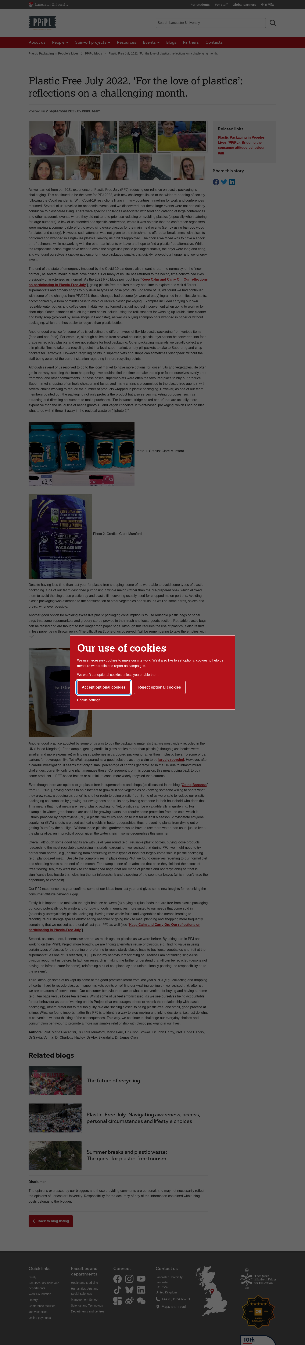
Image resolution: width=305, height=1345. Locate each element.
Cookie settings (88, 700)
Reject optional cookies (159, 687)
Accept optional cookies (104, 687)
